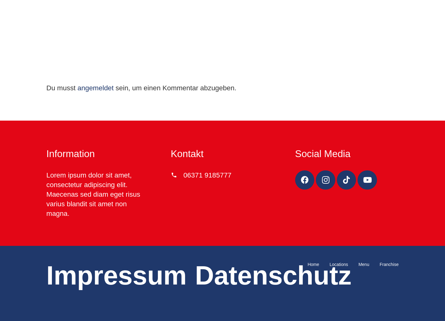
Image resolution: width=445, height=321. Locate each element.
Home (313, 264)
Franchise (389, 264)
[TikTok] (346, 180)
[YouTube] (367, 180)
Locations (338, 264)
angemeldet (96, 88)
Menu (363, 264)
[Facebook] (305, 180)
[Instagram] (325, 180)
